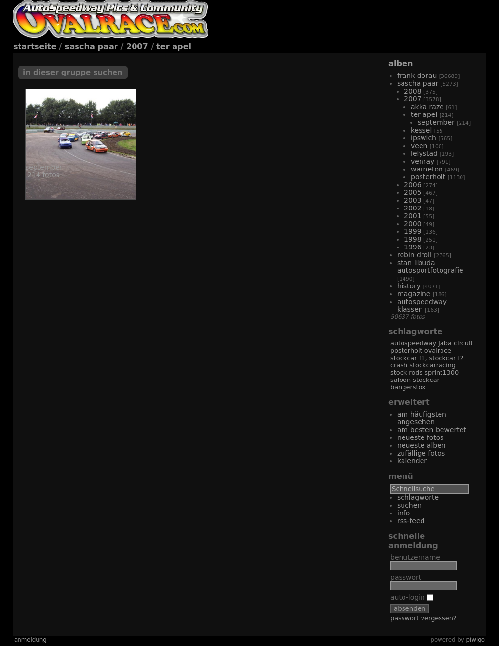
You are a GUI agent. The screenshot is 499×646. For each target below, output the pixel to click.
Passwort (405, 577)
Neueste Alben (421, 445)
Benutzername (415, 557)
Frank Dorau (417, 75)
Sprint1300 (441, 372)
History (409, 286)
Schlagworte (418, 497)
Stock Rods (406, 372)
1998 (413, 239)
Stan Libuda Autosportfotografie (430, 266)
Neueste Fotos (420, 437)
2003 (413, 200)
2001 (413, 216)
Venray (422, 161)
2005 (413, 192)
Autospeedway (413, 343)
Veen (419, 146)
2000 (413, 224)
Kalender (412, 461)
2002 (413, 208)
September (436, 122)
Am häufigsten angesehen (421, 418)
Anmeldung (30, 639)
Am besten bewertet (431, 430)
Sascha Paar (91, 46)
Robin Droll (414, 255)
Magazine (413, 294)
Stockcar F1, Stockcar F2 (427, 357)
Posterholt (428, 177)
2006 (413, 185)
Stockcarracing (432, 365)
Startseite (35, 46)
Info (403, 513)
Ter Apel (173, 46)
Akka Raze (427, 107)
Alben (400, 63)
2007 (137, 46)
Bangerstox (408, 387)
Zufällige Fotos (421, 453)
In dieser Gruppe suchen (73, 72)
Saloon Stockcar (415, 379)
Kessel (421, 130)
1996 (413, 247)
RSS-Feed (410, 521)
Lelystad (424, 153)
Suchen (409, 505)
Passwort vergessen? (423, 618)
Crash (398, 365)
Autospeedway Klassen (422, 305)
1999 (413, 231)
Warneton (427, 169)
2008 (413, 91)
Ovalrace (437, 350)
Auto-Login (411, 597)
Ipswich (423, 138)
